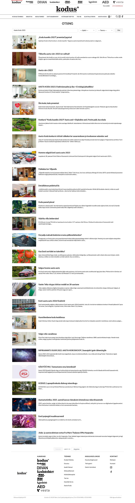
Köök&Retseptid (68, 16)
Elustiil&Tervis (89, 16)
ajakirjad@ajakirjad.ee (67, 497)
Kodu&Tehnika (17, 16)
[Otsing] (116, 16)
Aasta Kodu (102, 16)
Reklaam (113, 460)
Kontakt (112, 463)
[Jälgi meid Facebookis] (122, 16)
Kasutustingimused (91, 460)
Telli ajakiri (106, 5)
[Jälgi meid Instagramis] (119, 16)
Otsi (118, 30)
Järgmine (76, 449)
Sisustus (29, 16)
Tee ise (79, 16)
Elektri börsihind (90, 467)
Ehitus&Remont (53, 16)
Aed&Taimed (39, 16)
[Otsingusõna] (45, 30)
